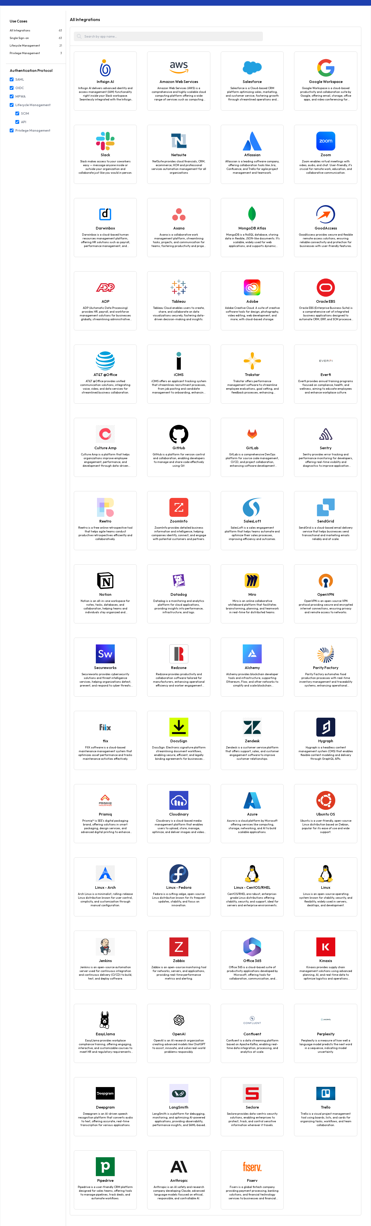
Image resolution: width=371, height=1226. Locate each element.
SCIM (25, 113)
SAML (19, 79)
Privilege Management (32, 130)
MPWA (20, 96)
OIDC (19, 88)
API (23, 122)
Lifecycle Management (32, 105)
